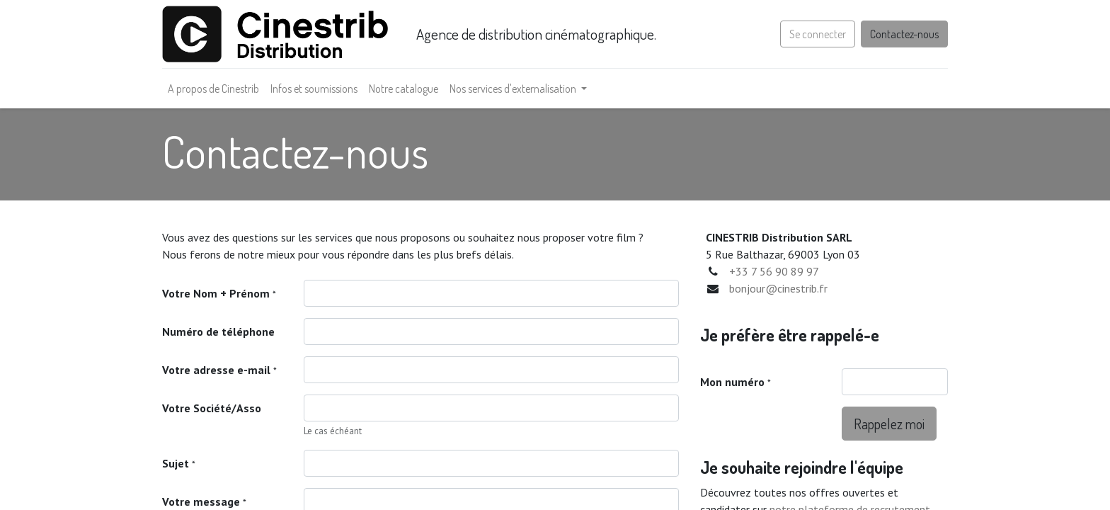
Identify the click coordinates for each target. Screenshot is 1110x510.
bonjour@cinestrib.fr (778, 288)
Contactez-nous (904, 34)
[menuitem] (213, 88)
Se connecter (817, 34)
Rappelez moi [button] (889, 423)
